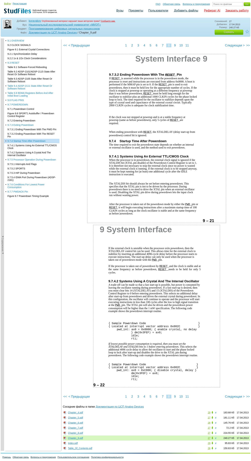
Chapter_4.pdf (75, 412)
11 (187, 45)
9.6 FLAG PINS (15, 59)
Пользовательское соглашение (73, 457)
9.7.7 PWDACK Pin (17, 150)
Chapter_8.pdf (75, 433)
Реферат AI (212, 10)
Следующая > (235, 45)
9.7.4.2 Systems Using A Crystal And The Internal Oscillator (29, 113)
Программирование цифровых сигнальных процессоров (64, 28)
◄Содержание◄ (2, 98)
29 (209, 412)
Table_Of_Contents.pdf (80, 448)
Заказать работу (237, 10)
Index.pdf (73, 443)
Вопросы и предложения (196, 4)
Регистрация (20, 3)
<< (65, 45)
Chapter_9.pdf (75, 438)
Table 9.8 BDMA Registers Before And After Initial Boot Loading (30, 53)
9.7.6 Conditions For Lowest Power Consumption (25, 145)
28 (209, 422)
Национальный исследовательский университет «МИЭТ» (65, 24)
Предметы (136, 10)
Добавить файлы (186, 10)
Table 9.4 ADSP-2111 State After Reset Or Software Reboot (29, 46)
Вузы (119, 10)
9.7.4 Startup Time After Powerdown (26, 100)
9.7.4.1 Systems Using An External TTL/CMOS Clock (32, 106)
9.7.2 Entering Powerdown (21, 79)
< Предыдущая (79, 45)
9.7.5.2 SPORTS (16, 127)
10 (181, 45)
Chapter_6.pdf (75, 422)
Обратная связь (171, 4)
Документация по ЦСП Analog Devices (53, 32)
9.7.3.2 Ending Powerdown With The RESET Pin (31, 94)
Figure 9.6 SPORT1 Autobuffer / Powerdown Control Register (30, 74)
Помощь (6, 457)
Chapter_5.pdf (75, 417)
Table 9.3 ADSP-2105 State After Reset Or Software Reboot (29, 39)
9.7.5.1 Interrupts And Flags (22, 123)
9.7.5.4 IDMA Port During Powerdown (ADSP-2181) (31, 138)
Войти (7, 3)
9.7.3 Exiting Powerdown (20, 84)
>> (248, 45)
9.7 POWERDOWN (17, 63)
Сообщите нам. (108, 21)
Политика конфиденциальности (107, 457)
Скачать (229, 32)
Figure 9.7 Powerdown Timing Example (28, 155)
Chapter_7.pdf (75, 427)
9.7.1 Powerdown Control (20, 68)
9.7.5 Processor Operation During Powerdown (31, 119)
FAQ (158, 4)
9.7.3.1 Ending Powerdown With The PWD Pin (31, 88)
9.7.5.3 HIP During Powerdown (23, 132)
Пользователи (158, 10)
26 (209, 448)
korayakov (35, 20)
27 (209, 417)
